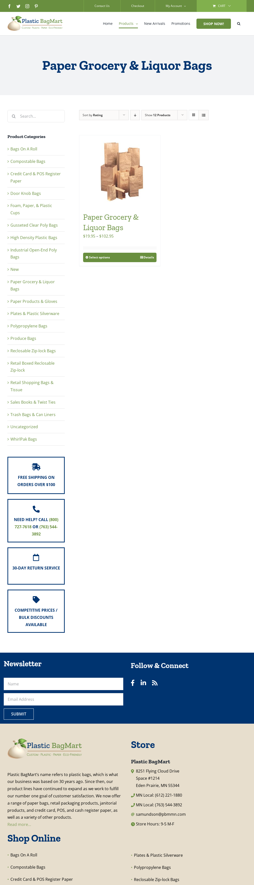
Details (149, 257)
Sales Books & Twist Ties (33, 402)
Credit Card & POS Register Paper (41, 879)
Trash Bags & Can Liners (33, 414)
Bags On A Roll (23, 149)
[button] (238, 23)
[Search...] (36, 116)
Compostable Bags (27, 161)
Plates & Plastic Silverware (34, 313)
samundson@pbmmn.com (161, 814)
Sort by (93, 115)
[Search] (13, 116)
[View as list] (203, 115)
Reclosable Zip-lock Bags (33, 351)
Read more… (19, 824)
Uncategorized (24, 426)
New (14, 269)
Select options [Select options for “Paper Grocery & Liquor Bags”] (99, 257)
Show (157, 115)
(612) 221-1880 (168, 795)
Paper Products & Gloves (33, 301)
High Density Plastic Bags (33, 237)
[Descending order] (135, 115)
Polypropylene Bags (28, 326)
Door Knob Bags (25, 193)
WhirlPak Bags (23, 439)
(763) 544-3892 (168, 805)
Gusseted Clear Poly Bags (34, 225)
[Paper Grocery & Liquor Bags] (119, 171)
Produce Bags (23, 338)
